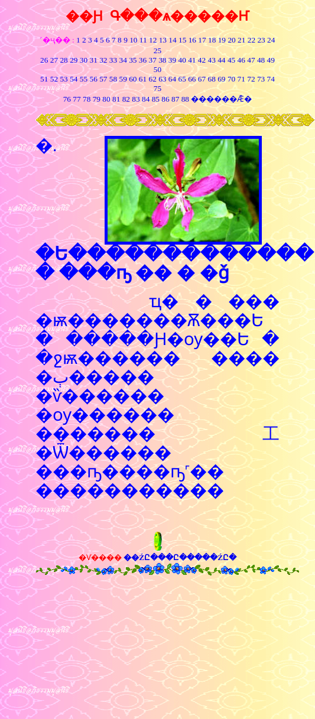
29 (73, 60)
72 (251, 78)
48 (261, 60)
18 (212, 39)
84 (146, 99)
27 (54, 60)
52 (54, 78)
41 (192, 60)
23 (261, 39)
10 (133, 39)
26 (44, 60)
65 (182, 78)
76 (67, 99)
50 (157, 69)
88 (185, 99)
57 (103, 78)
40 (182, 60)
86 (165, 99)
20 (231, 39)
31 (93, 60)
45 (231, 60)
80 (105, 99)
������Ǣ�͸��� (220, 99)
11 (143, 39)
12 (153, 39)
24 (271, 39)
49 (270, 60)
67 (202, 78)
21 (241, 39)
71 (241, 78)
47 (251, 60)
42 (202, 60)
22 (251, 39)
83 (135, 99)
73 (261, 78)
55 (83, 78)
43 (212, 60)
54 (73, 78)
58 (113, 78)
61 (143, 78)
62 (153, 78)
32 (103, 60)
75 (157, 88)
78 (86, 99)
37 (153, 60)
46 (241, 60)
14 (172, 39)
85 (156, 99)
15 (182, 39)
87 (175, 99)
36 (143, 60)
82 (125, 99)
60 (133, 78)
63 (162, 78)
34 (122, 60)
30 (83, 60)
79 (96, 99)
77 (76, 99)
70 (231, 78)
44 (221, 60)
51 (44, 78)
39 (172, 60)
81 (116, 99)
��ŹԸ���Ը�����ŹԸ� (180, 557)
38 (162, 60)
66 (192, 78)
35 (133, 60)
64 (172, 78)
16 (192, 39)
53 (63, 78)
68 (212, 78)
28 (63, 60)
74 (271, 78)
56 (93, 78)
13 (163, 39)
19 (222, 39)
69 (221, 78)
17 (202, 39)
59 (122, 78)
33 (113, 60)
